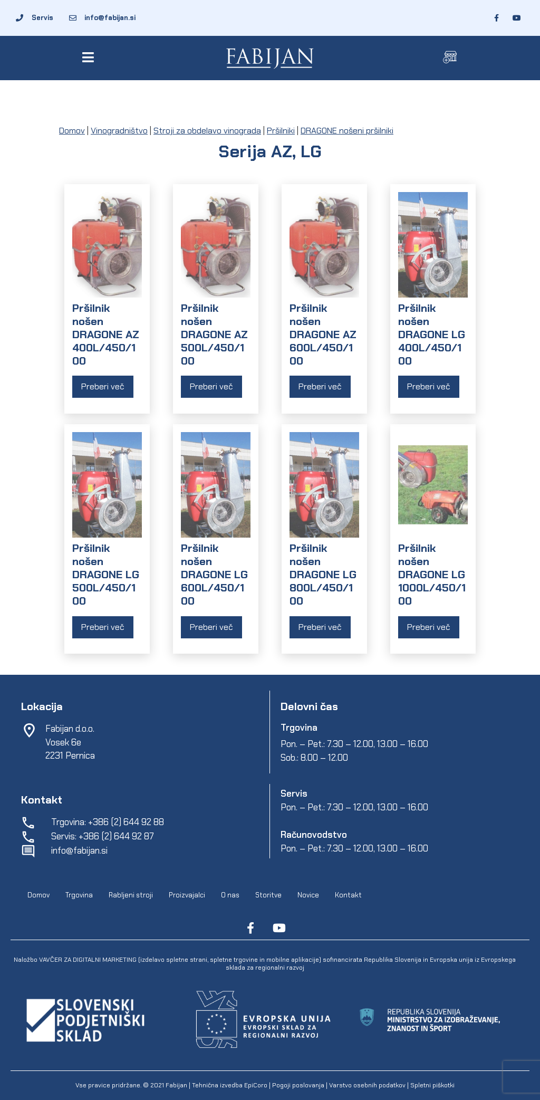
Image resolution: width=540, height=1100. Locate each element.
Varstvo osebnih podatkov (367, 1085)
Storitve (268, 895)
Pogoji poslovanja (298, 1085)
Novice (308, 895)
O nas (230, 895)
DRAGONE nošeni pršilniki (347, 130)
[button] (90, 57)
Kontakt (348, 895)
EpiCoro (255, 1085)
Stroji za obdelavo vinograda (207, 130)
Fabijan (176, 1085)
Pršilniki (281, 130)
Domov (72, 130)
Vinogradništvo (119, 130)
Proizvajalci (187, 895)
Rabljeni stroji (131, 895)
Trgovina (79, 895)
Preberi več (102, 386)
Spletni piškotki (432, 1085)
